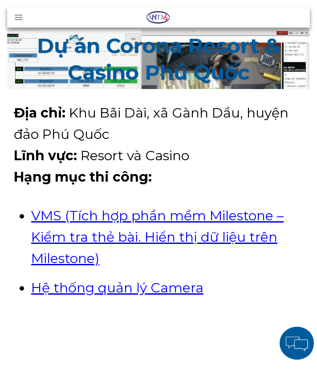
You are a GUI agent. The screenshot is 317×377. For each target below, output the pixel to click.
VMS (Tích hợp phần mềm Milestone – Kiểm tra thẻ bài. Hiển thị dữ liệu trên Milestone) (157, 237)
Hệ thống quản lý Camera (117, 288)
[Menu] (18, 17)
